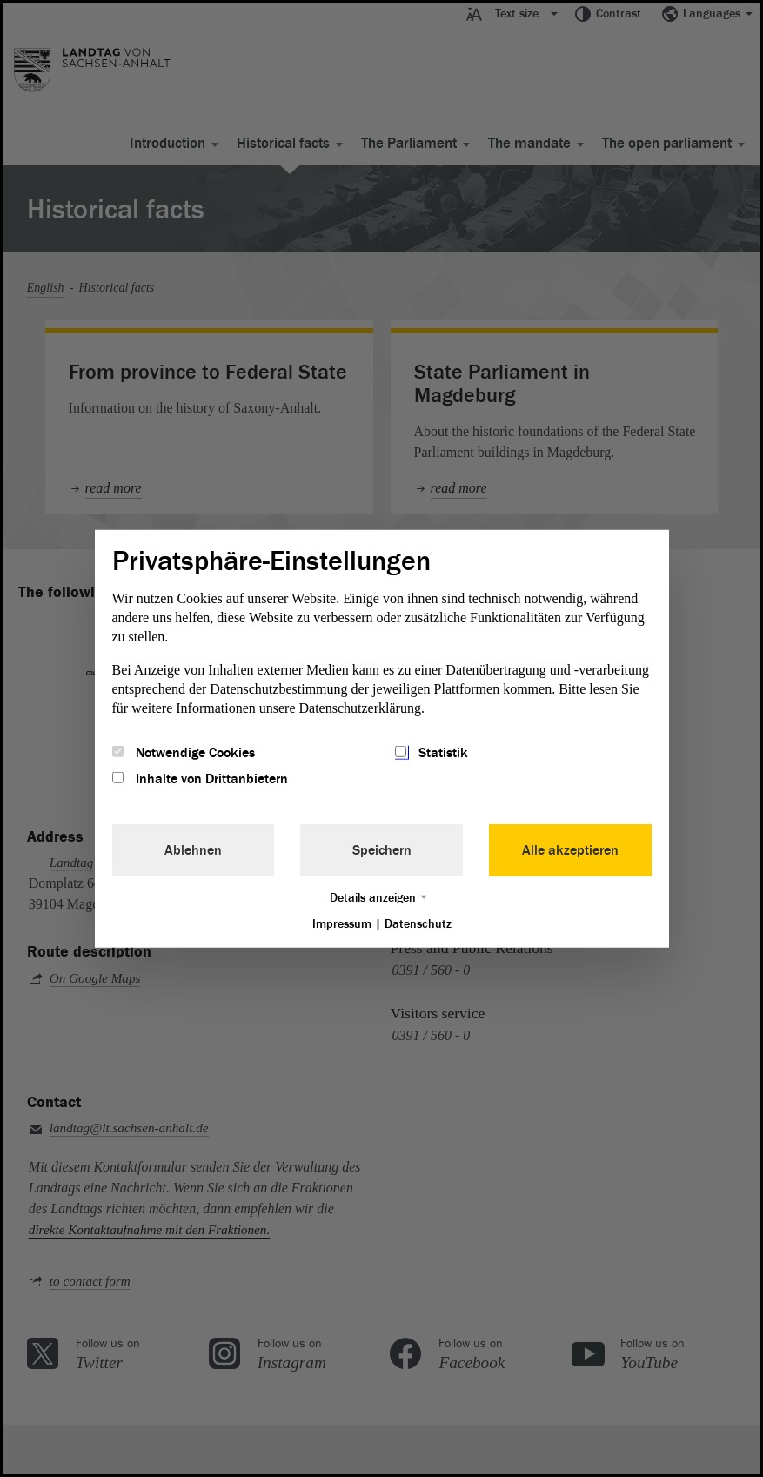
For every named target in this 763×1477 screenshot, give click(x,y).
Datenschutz (418, 924)
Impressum (341, 924)
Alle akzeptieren (570, 850)
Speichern (382, 850)
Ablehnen (193, 850)
